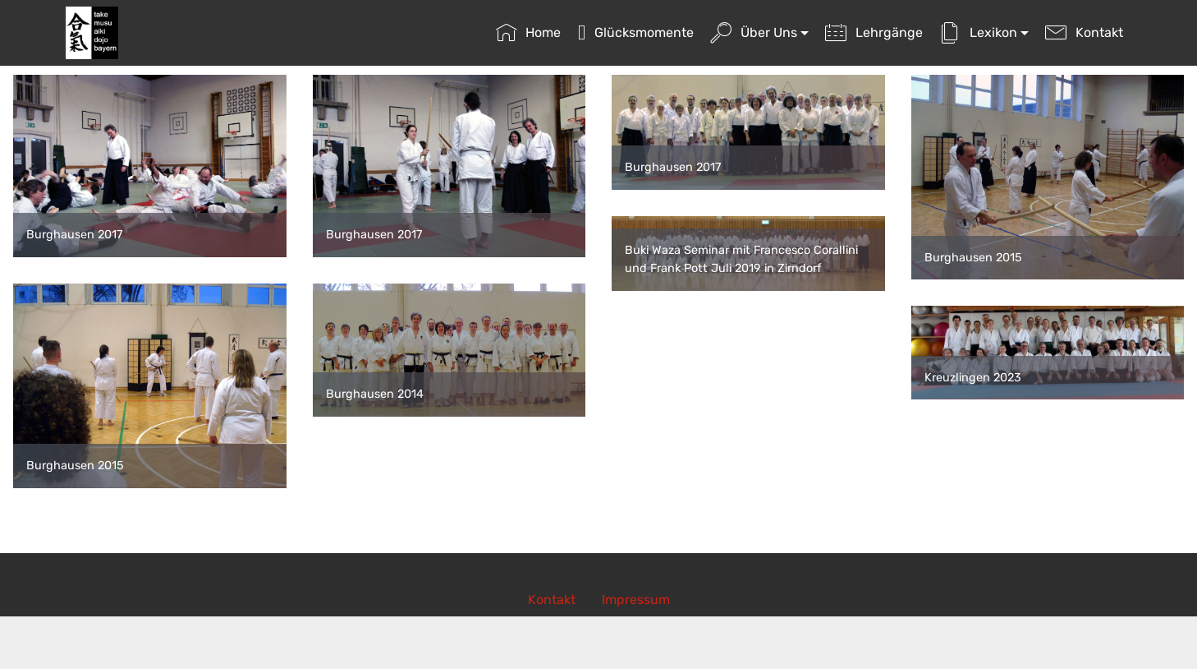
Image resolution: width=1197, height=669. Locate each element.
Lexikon (977, 32)
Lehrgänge (873, 32)
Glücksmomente (636, 32)
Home (528, 32)
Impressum (636, 599)
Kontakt (1083, 32)
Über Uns (753, 32)
